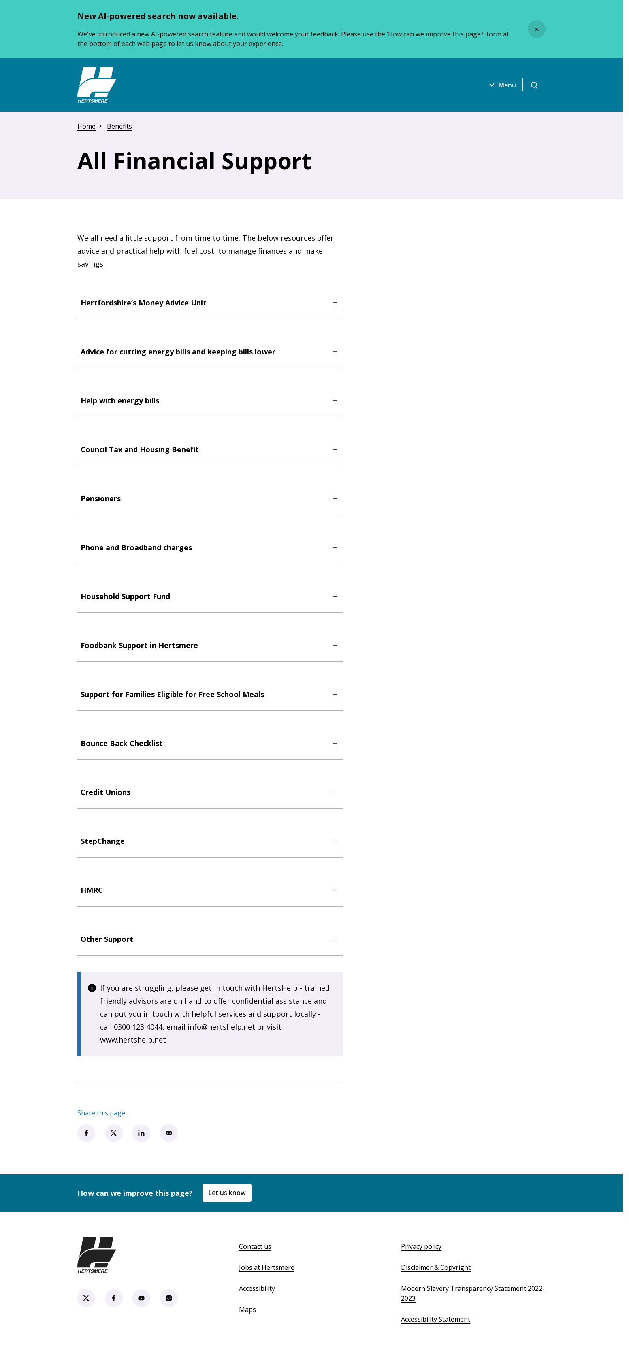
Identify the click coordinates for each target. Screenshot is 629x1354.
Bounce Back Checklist (210, 743)
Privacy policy (421, 1246)
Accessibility (257, 1288)
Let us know (227, 1192)
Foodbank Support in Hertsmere (210, 645)
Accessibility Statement (435, 1319)
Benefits (119, 126)
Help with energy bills (210, 400)
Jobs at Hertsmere (266, 1267)
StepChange (210, 841)
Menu (501, 85)
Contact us (255, 1246)
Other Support (210, 939)
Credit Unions (210, 792)
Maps (247, 1309)
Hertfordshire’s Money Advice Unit (210, 302)
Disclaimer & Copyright (436, 1267)
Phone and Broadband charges (210, 547)
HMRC (210, 890)
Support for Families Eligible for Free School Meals (210, 694)
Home (86, 126)
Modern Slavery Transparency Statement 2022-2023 (473, 1293)
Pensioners (210, 498)
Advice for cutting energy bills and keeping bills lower (210, 351)
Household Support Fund (210, 596)
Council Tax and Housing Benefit (210, 449)
